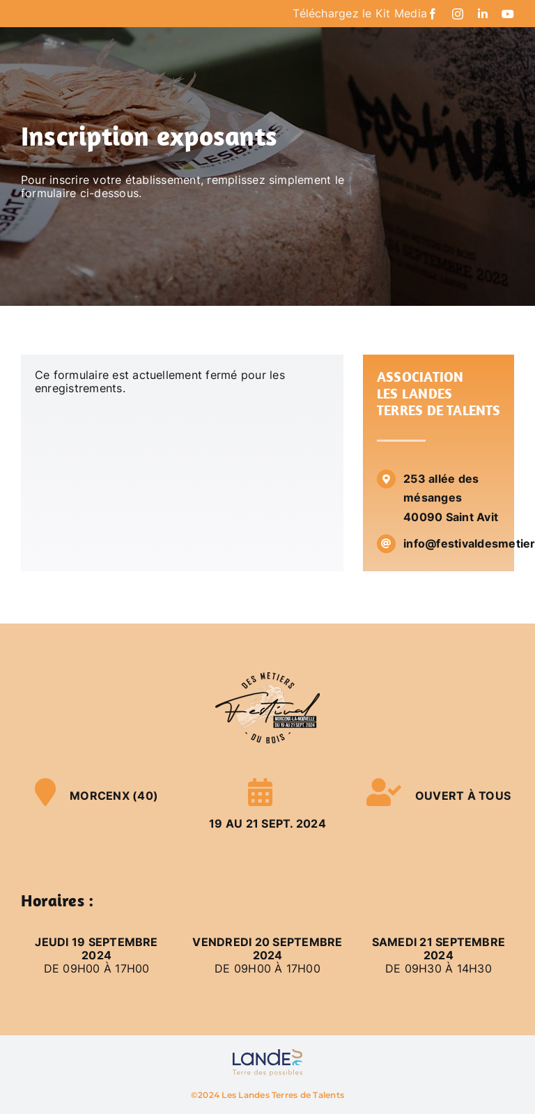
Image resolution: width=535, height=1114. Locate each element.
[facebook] (432, 14)
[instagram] (457, 14)
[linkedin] (483, 14)
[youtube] (508, 14)
